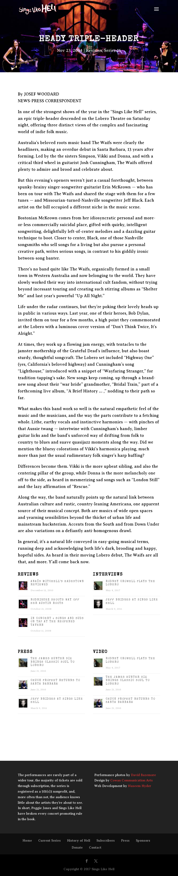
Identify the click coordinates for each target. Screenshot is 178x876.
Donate (77, 847)
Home (27, 840)
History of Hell (78, 840)
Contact (95, 847)
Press (125, 840)
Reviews (94, 50)
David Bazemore (143, 775)
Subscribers (105, 840)
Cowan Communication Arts (131, 780)
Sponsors (143, 840)
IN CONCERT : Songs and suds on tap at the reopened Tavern (57, 622)
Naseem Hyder (139, 786)
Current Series (49, 840)
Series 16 (112, 50)
